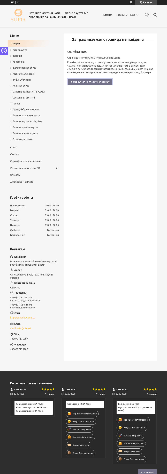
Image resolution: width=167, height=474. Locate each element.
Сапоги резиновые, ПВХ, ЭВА (29, 91)
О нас (13, 147)
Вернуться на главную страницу (91, 82)
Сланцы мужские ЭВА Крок (29, 411)
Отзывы (15, 174)
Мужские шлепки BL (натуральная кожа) (135, 408)
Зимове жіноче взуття (25, 133)
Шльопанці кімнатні (24, 97)
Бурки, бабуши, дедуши (26, 109)
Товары (120, 14)
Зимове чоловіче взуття (26, 115)
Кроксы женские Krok (128, 404)
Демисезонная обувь (24, 67)
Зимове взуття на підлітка (27, 121)
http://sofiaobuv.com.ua (22, 317)
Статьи (14, 154)
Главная (107, 14)
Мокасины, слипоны (24, 73)
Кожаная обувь (21, 85)
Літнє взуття (20, 50)
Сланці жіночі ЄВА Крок (78, 404)
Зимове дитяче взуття (25, 127)
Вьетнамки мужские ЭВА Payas (31, 407)
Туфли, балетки (22, 79)
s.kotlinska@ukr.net (20, 328)
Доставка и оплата (21, 181)
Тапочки (17, 55)
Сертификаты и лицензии (26, 161)
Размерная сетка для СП (25, 168)
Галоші (16, 103)
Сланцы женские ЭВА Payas (29, 404)
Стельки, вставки (23, 139)
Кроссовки (19, 61)
